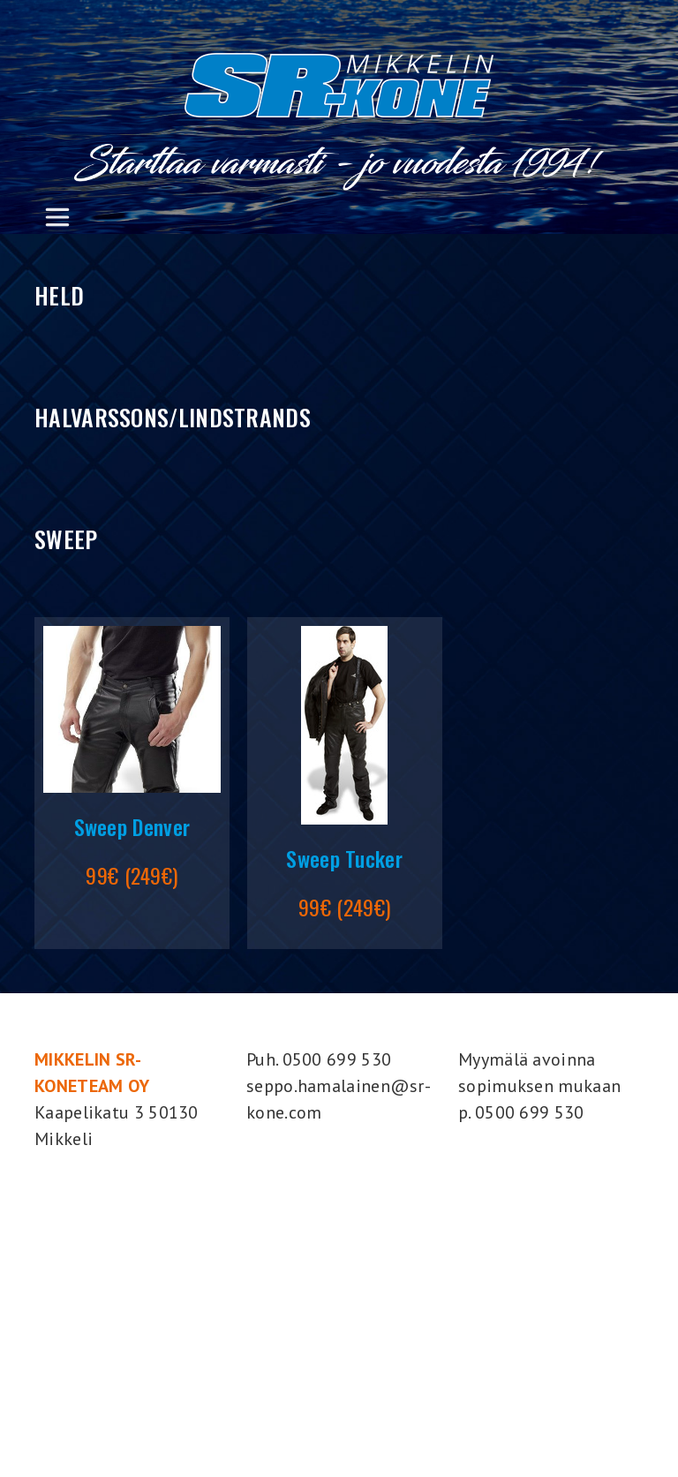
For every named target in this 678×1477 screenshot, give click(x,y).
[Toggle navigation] (56, 216)
